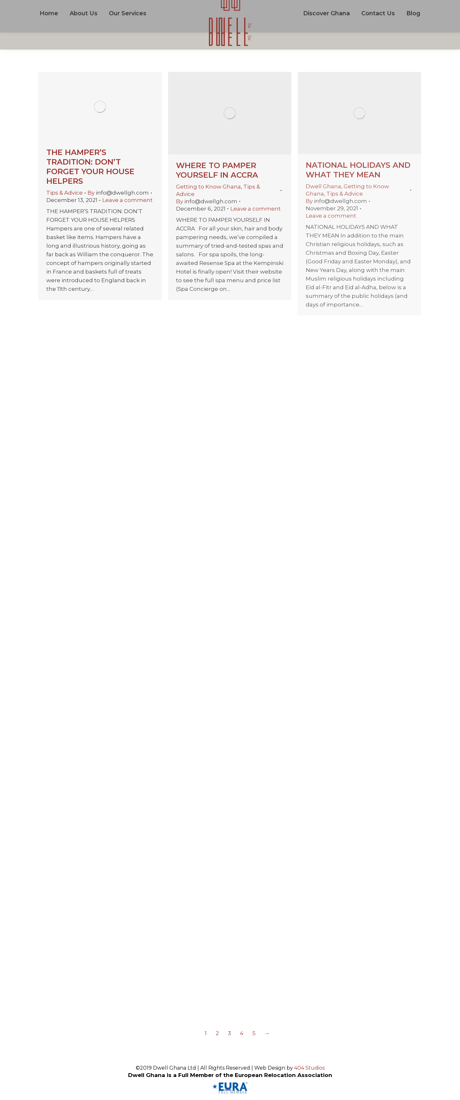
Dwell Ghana (323, 186)
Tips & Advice (64, 193)
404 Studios (309, 1068)
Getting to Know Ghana (208, 186)
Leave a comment (127, 200)
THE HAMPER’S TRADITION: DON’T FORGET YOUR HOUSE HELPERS (90, 167)
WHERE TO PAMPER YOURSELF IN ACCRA (217, 170)
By (118, 193)
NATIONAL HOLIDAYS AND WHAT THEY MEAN (358, 169)
